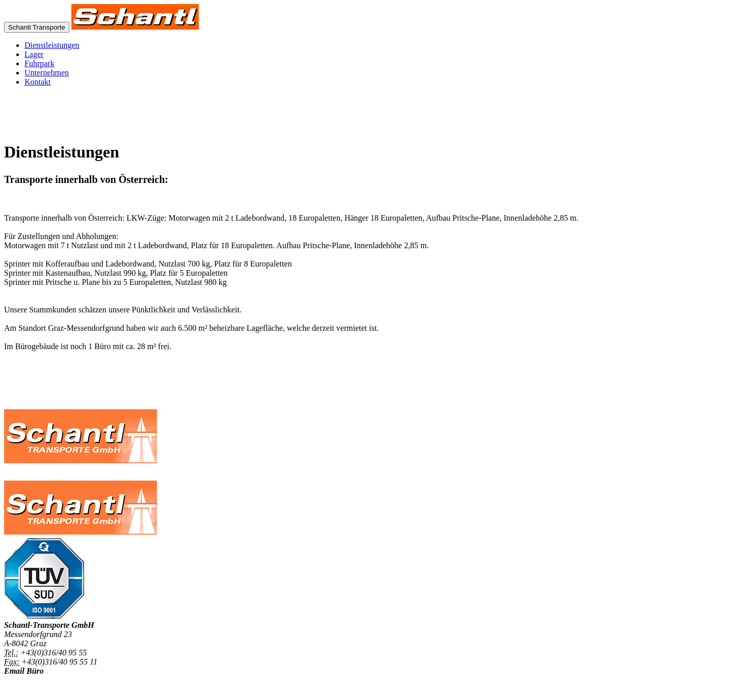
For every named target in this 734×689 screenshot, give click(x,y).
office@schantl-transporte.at (51, 680)
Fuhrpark (39, 63)
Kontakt (37, 81)
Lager (33, 54)
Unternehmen (46, 72)
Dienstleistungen (52, 45)
